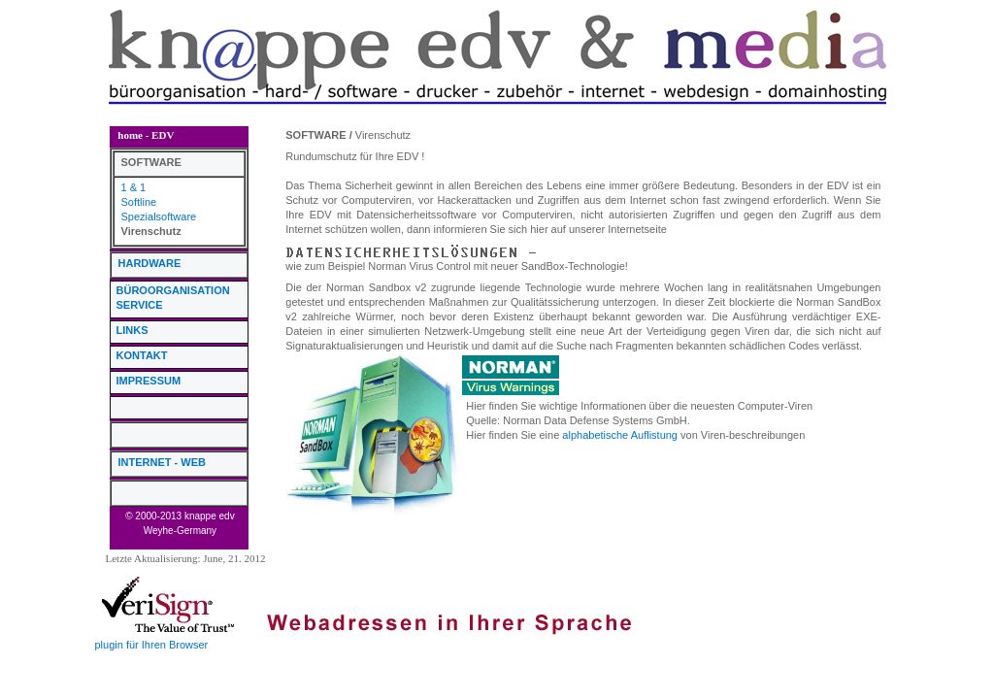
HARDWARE (150, 263)
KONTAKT (142, 355)
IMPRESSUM (149, 380)
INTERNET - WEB (162, 462)
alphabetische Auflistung (620, 435)
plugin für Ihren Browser (152, 644)
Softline (139, 202)
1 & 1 (134, 187)
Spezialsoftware (159, 216)
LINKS (132, 330)
